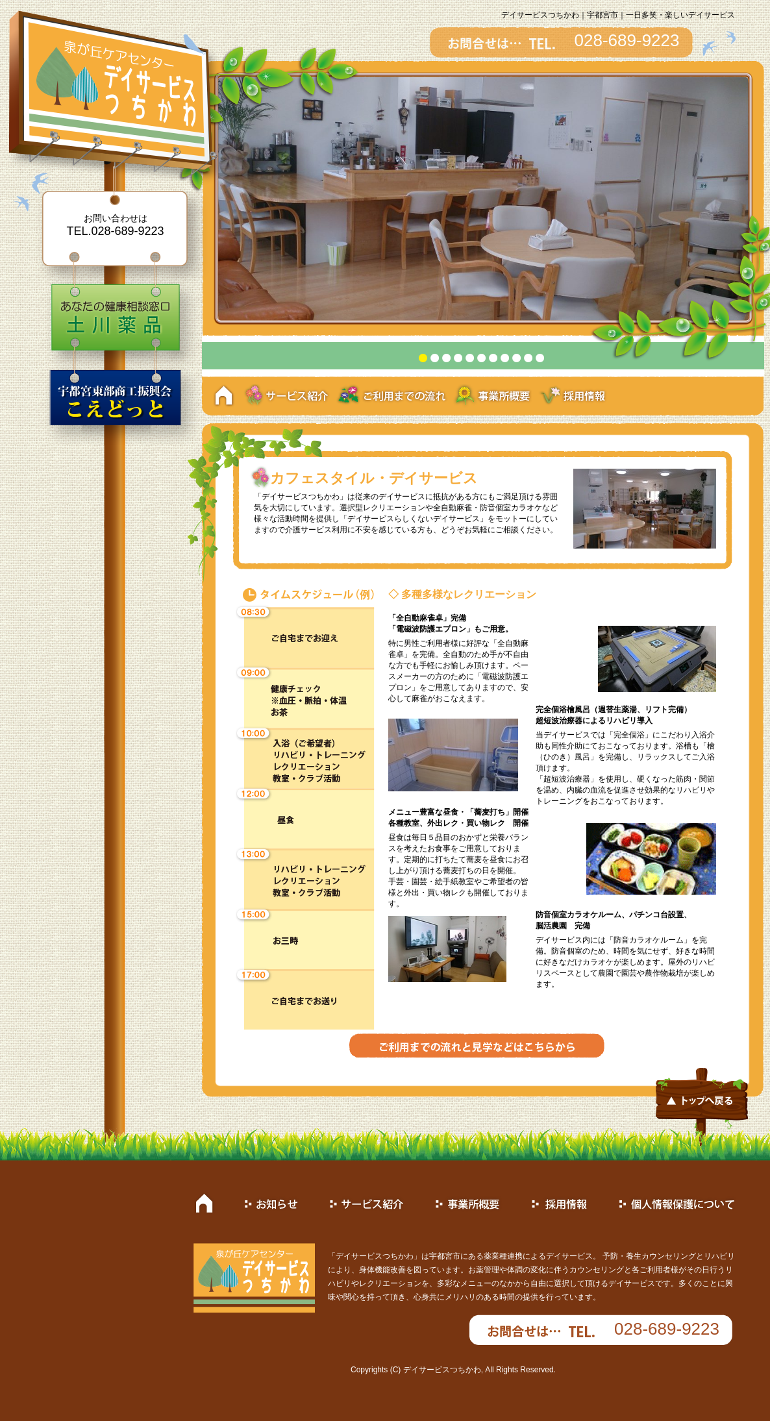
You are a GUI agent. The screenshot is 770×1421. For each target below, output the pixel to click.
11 (540, 358)
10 (528, 358)
